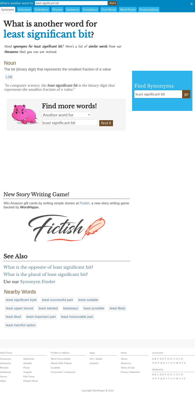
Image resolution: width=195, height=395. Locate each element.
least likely (117, 308)
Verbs (3, 380)
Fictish (84, 203)
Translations (90, 9)
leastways (70, 308)
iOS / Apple (96, 358)
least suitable (88, 300)
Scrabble (55, 367)
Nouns (3, 376)
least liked (13, 317)
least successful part (57, 300)
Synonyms (7, 9)
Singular (27, 372)
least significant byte (21, 300)
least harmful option (21, 325)
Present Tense (30, 380)
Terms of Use (127, 367)
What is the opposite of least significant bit (47, 267)
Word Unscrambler (61, 358)
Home (124, 358)
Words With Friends (61, 363)
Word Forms (127, 9)
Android (94, 363)
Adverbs (27, 363)
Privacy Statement (130, 372)
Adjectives (28, 358)
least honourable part (77, 317)
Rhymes (57, 9)
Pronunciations (149, 9)
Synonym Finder (37, 281)
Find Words (109, 9)
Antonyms (24, 9)
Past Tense (28, 376)
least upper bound (19, 308)
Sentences (72, 9)
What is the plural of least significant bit (44, 274)
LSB (9, 77)
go (186, 94)
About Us (126, 363)
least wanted (48, 308)
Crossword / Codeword (63, 372)
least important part (41, 317)
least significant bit (69, 123)
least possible (93, 308)
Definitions (41, 9)
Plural (26, 367)
